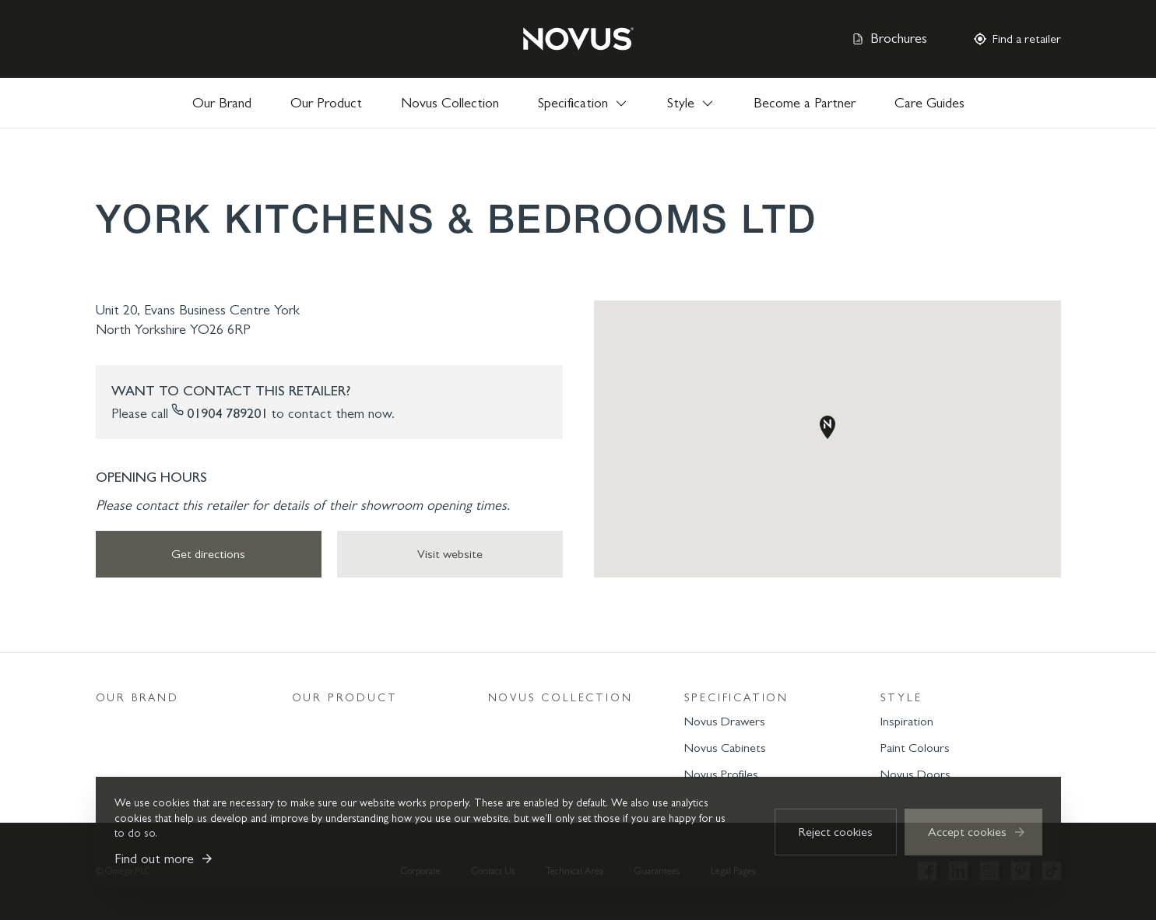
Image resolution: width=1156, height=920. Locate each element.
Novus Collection (450, 103)
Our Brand (221, 103)
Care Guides (929, 103)
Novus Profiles (721, 774)
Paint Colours (915, 747)
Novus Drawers (724, 721)
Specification (736, 698)
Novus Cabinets (725, 747)
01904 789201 (227, 413)
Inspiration (906, 721)
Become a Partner (805, 103)
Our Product (326, 103)
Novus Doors (915, 774)
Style (901, 698)
